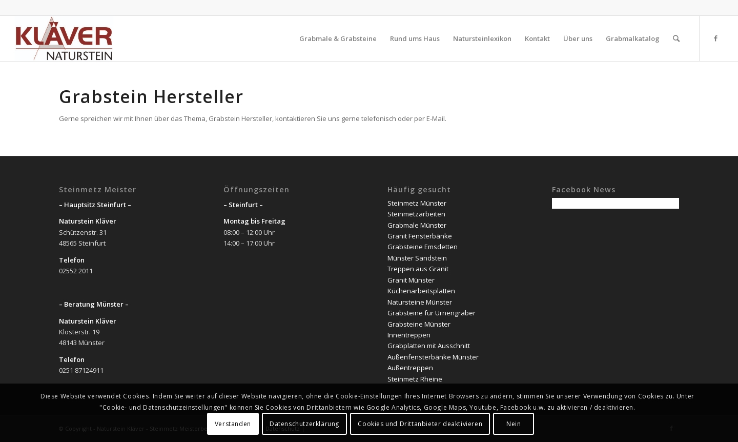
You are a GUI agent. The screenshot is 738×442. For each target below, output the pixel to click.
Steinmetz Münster (416, 203)
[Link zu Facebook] (715, 38)
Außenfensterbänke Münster (433, 356)
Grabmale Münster (416, 225)
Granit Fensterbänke (419, 235)
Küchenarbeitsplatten (421, 290)
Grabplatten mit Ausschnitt (428, 345)
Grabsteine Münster (418, 324)
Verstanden (233, 423)
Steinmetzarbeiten (416, 213)
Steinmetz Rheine (414, 379)
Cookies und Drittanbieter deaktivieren (420, 423)
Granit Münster (411, 280)
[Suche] (676, 38)
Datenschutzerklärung (304, 423)
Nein (513, 423)
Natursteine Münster (419, 302)
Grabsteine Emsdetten (422, 246)
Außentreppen (410, 367)
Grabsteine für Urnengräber (431, 312)
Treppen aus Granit (417, 268)
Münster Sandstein (417, 258)
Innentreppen (408, 334)
